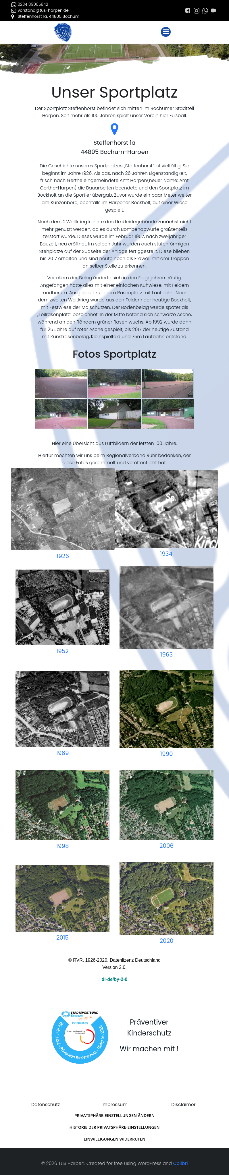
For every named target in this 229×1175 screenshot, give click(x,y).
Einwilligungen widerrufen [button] (114, 1136)
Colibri (180, 1160)
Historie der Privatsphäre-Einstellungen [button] (115, 1124)
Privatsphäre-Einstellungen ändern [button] (114, 1112)
